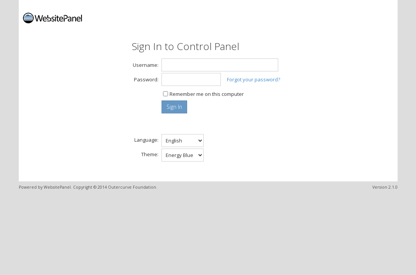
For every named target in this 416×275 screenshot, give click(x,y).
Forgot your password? (253, 79)
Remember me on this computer (207, 94)
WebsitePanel (57, 187)
